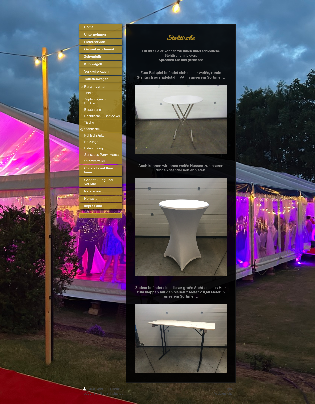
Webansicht (223, 393)
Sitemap (116, 389)
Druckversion (95, 389)
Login (228, 389)
